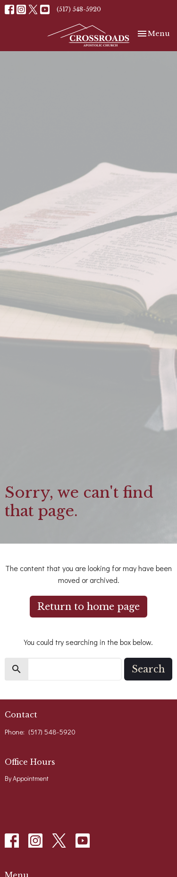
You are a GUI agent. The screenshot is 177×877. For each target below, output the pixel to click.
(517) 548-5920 (79, 9)
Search (148, 669)
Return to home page (88, 606)
